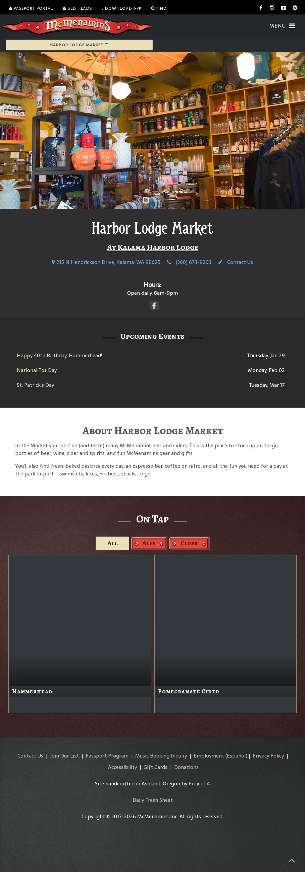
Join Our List (64, 755)
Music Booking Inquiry (161, 755)
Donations (186, 767)
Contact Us (235, 262)
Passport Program (107, 755)
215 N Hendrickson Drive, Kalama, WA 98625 (106, 262)
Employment (209, 755)
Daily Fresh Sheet (153, 800)
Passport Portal (31, 8)
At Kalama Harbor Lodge (152, 247)
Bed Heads (77, 8)
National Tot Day (37, 370)
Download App (121, 8)
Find (159, 8)
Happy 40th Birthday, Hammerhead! (59, 355)
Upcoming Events (152, 336)
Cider (189, 543)
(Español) (236, 755)
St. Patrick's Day (35, 385)
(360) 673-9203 (189, 262)
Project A (199, 783)
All (112, 543)
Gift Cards (155, 767)
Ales (149, 543)
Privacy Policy (268, 755)
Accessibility (122, 767)
